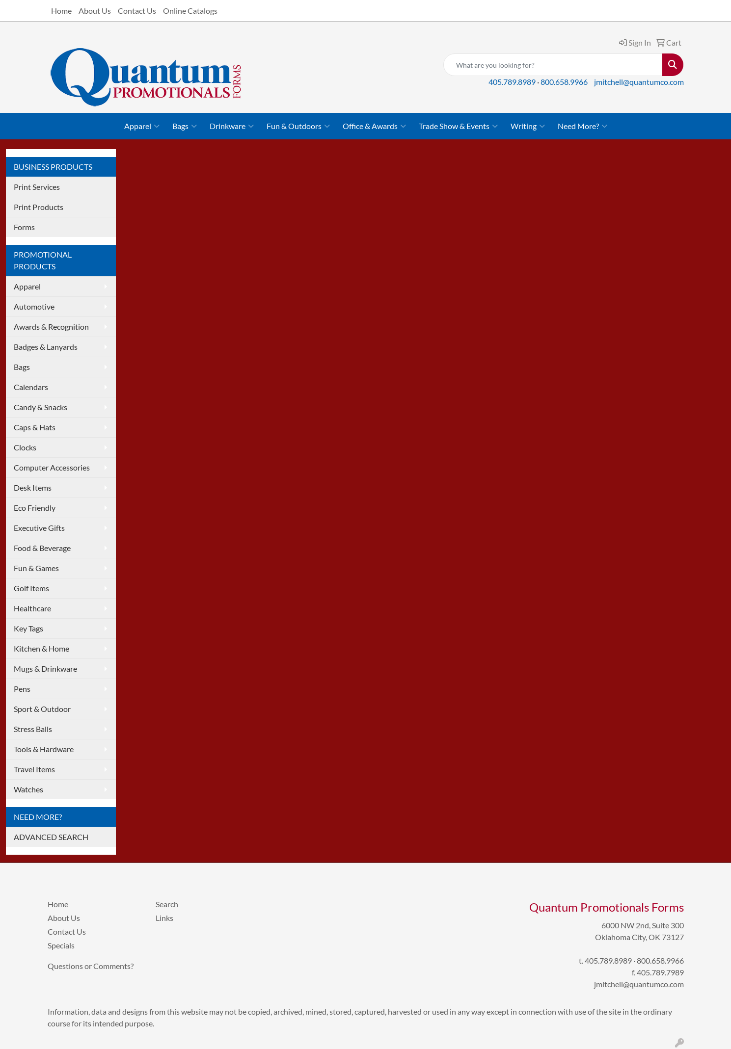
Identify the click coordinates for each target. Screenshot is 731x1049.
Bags (184, 126)
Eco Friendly (34, 507)
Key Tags (28, 628)
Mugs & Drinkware (45, 668)
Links (164, 917)
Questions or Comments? (91, 965)
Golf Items (31, 588)
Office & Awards (374, 126)
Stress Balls (33, 729)
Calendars (31, 387)
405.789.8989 (512, 81)
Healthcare (32, 608)
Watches (28, 789)
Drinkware (232, 126)
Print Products (38, 206)
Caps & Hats (34, 427)
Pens (22, 688)
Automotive (34, 306)
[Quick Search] (553, 64)
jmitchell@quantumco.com (639, 81)
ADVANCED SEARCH (51, 836)
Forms (24, 227)
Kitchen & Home (41, 648)
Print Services (37, 186)
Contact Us (137, 10)
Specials (61, 945)
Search (167, 904)
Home (61, 10)
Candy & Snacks (40, 407)
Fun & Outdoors (298, 126)
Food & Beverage (42, 547)
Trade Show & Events (458, 126)
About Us (95, 10)
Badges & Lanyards (46, 346)
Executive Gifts (39, 527)
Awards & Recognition (51, 326)
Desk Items (33, 487)
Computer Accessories (52, 467)
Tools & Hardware (44, 749)
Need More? (582, 126)
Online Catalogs (190, 10)
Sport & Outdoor (42, 708)
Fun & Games (36, 568)
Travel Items (34, 769)
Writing (528, 126)
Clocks (25, 447)
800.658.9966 (564, 81)
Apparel (142, 126)
